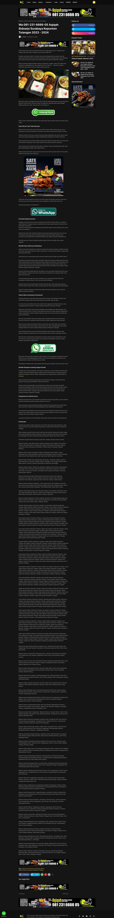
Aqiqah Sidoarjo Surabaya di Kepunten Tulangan (31, 870)
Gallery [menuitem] (40, 2)
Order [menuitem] (56, 2)
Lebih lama (65, 893)
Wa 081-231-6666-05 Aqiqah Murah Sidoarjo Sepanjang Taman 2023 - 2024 (87, 75)
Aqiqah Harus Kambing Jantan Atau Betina (35, 21)
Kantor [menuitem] (62, 2)
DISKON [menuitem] (68, 2)
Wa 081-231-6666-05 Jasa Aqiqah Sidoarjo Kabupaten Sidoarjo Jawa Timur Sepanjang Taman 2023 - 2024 (87, 66)
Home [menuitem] (28, 2)
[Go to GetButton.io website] (3, 916)
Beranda (21, 21)
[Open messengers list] (4, 913)
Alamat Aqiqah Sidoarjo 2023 (82, 58)
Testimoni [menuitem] (48, 2)
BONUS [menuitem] (75, 2)
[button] (94, 2)
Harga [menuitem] (34, 2)
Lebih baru (22, 893)
